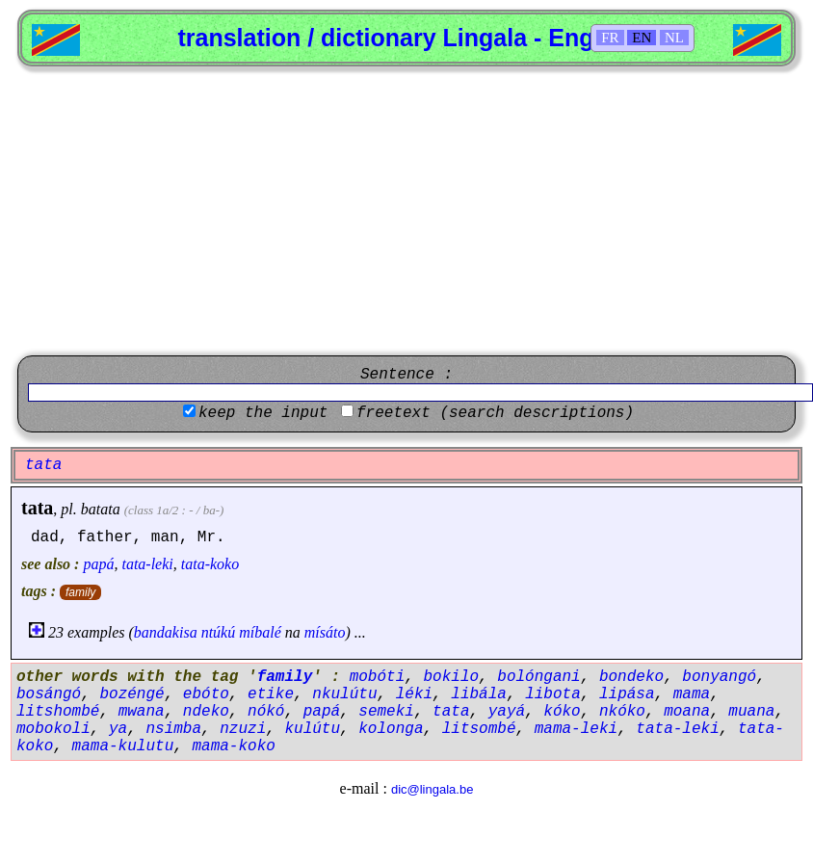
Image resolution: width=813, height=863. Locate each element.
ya (118, 729)
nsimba (173, 729)
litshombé (57, 711)
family (80, 592)
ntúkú (218, 632)
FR (609, 37)
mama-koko (233, 746)
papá (98, 564)
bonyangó (719, 677)
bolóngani (538, 677)
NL (674, 37)
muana (751, 711)
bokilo (451, 677)
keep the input (263, 413)
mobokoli (53, 729)
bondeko (631, 677)
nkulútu (344, 694)
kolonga (390, 729)
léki (414, 694)
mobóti (378, 677)
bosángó (48, 694)
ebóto (206, 694)
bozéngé (131, 694)
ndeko (206, 711)
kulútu (312, 729)
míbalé (260, 632)
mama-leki (576, 729)
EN (641, 37)
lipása (627, 694)
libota (553, 694)
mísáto (325, 632)
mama (691, 694)
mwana (141, 711)
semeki (386, 711)
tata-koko (210, 564)
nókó (266, 711)
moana (687, 711)
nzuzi (243, 729)
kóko (561, 711)
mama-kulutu (123, 746)
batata (100, 509)
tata (37, 507)
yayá (506, 711)
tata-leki (146, 564)
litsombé (479, 729)
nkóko (622, 711)
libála (479, 694)
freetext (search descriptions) (495, 413)
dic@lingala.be (432, 789)
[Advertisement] (406, 211)
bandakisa (165, 632)
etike (271, 694)
